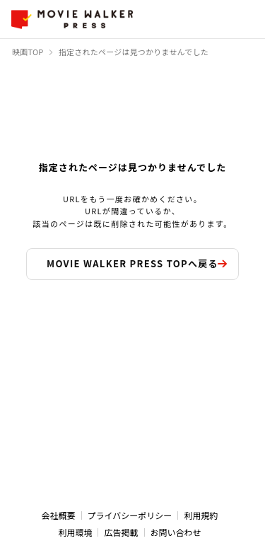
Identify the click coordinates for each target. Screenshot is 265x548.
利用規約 (201, 515)
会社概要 (59, 515)
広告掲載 (121, 532)
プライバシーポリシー (130, 515)
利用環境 (75, 532)
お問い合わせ (176, 532)
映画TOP (28, 51)
